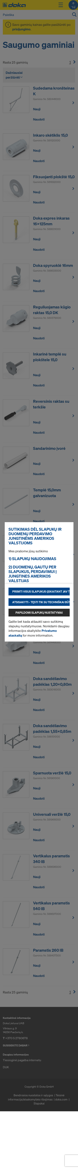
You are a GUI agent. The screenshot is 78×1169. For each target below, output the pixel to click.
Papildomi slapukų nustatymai (39, 612)
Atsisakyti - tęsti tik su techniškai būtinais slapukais (41, 602)
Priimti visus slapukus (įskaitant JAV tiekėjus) (41, 591)
